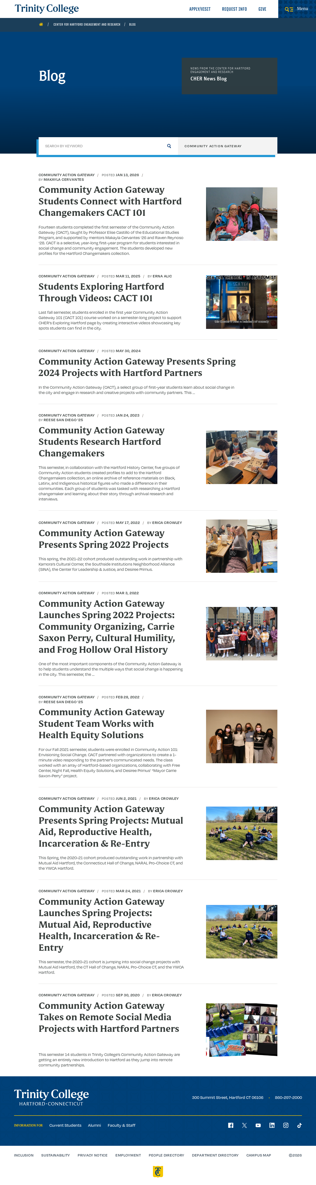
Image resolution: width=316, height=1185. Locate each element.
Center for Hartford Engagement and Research (87, 25)
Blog (132, 25)
